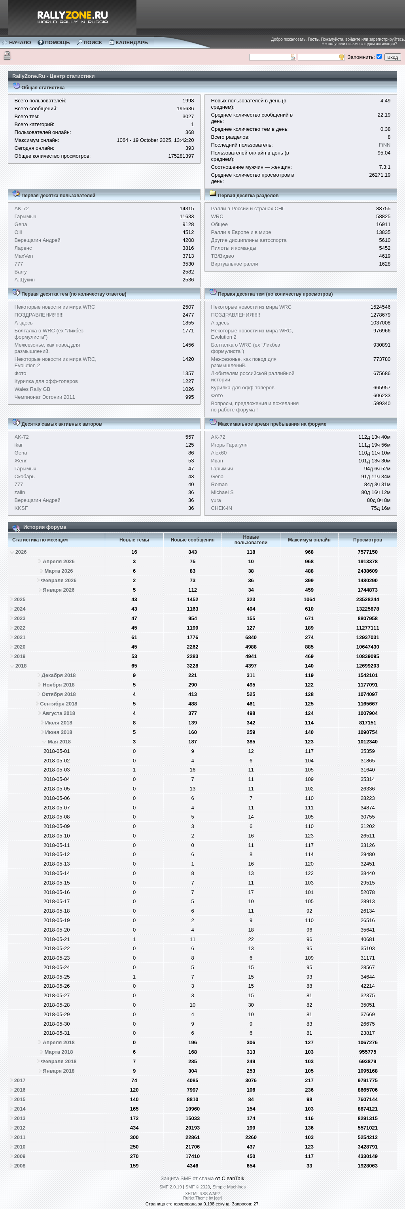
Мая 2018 (59, 742)
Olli (18, 232)
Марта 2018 (58, 1052)
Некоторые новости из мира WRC (55, 307)
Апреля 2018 (59, 1042)
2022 (20, 628)
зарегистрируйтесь (386, 39)
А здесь (24, 323)
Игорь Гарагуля (229, 445)
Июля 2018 (58, 723)
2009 (20, 1156)
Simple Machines (229, 1186)
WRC (217, 216)
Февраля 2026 (59, 580)
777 (19, 264)
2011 (20, 1137)
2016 (20, 1090)
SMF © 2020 (197, 1186)
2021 (20, 637)
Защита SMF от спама (187, 1178)
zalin (20, 492)
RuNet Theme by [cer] (202, 1198)
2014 (20, 1109)
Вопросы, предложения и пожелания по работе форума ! (255, 406)
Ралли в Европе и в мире (241, 232)
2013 (20, 1118)
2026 (21, 552)
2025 (20, 599)
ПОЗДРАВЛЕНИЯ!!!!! (39, 315)
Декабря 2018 (59, 675)
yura (216, 500)
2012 (20, 1128)
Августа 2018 (58, 713)
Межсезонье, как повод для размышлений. (47, 348)
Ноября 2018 (59, 685)
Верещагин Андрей (38, 240)
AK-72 (22, 208)
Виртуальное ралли (234, 264)
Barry (21, 272)
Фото (20, 373)
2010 (20, 1147)
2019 (20, 656)
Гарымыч (25, 216)
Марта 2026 (58, 571)
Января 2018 (58, 1071)
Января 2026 (58, 590)
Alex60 (219, 453)
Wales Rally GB (33, 389)
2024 (20, 609)
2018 (21, 666)
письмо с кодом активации (370, 43)
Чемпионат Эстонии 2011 (45, 397)
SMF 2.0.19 (170, 1186)
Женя (21, 461)
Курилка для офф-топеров (46, 381)
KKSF (21, 508)
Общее (219, 224)
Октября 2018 (59, 694)
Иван (217, 461)
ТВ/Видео (222, 256)
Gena (21, 224)
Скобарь (25, 476)
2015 (20, 1099)
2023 (20, 618)
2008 (20, 1166)
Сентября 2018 (58, 704)
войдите (352, 39)
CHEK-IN (221, 508)
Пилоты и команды (233, 248)
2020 (20, 647)
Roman (219, 484)
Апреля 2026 (59, 561)
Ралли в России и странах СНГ (248, 208)
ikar (19, 445)
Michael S (222, 492)
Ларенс (23, 248)
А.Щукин (25, 280)
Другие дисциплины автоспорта (249, 240)
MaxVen (24, 256)
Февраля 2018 (59, 1061)
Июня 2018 (58, 732)
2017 (20, 1080)
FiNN (385, 145)
